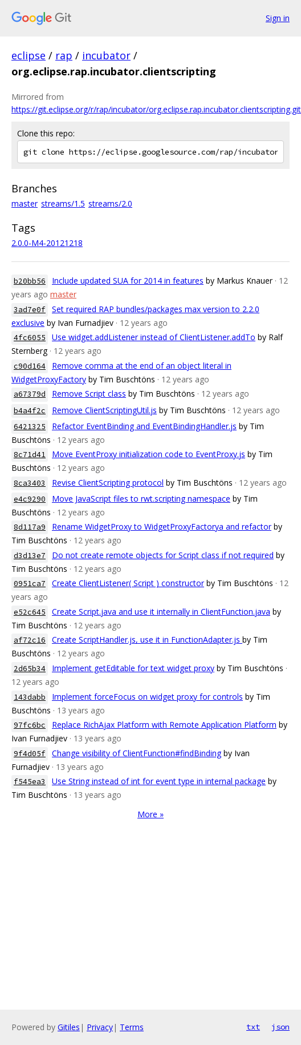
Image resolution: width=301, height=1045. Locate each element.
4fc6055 (30, 337)
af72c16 (30, 640)
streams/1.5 (63, 203)
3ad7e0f (30, 309)
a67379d (30, 394)
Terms (132, 1027)
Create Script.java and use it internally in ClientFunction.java (161, 611)
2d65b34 (30, 668)
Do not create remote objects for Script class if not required (163, 555)
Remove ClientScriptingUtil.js (104, 410)
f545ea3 (30, 781)
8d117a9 (30, 527)
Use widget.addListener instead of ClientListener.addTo (153, 337)
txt (253, 1027)
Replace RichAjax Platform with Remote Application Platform (164, 724)
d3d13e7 (30, 555)
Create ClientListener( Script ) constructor (128, 583)
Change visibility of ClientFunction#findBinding (136, 753)
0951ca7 (30, 583)
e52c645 (30, 612)
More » (150, 814)
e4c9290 (30, 499)
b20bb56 (30, 281)
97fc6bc (30, 725)
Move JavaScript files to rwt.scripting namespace (141, 498)
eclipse (28, 55)
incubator (106, 55)
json (280, 1027)
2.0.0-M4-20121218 (47, 242)
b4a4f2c (30, 410)
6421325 (30, 426)
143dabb (30, 697)
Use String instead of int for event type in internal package (159, 781)
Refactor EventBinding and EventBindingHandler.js (144, 426)
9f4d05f (30, 753)
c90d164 (30, 366)
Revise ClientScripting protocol (108, 482)
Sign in (278, 18)
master (24, 203)
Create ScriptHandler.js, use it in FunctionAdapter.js (147, 639)
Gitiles (69, 1027)
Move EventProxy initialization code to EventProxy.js (148, 454)
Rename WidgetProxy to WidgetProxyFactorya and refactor (161, 526)
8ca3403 (30, 483)
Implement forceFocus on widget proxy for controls (147, 696)
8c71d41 (30, 454)
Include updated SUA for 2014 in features (128, 280)
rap (63, 55)
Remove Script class (89, 393)
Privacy (100, 1027)
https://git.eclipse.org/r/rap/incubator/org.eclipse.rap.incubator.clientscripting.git (156, 109)
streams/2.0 (110, 203)
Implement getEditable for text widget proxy (133, 668)
